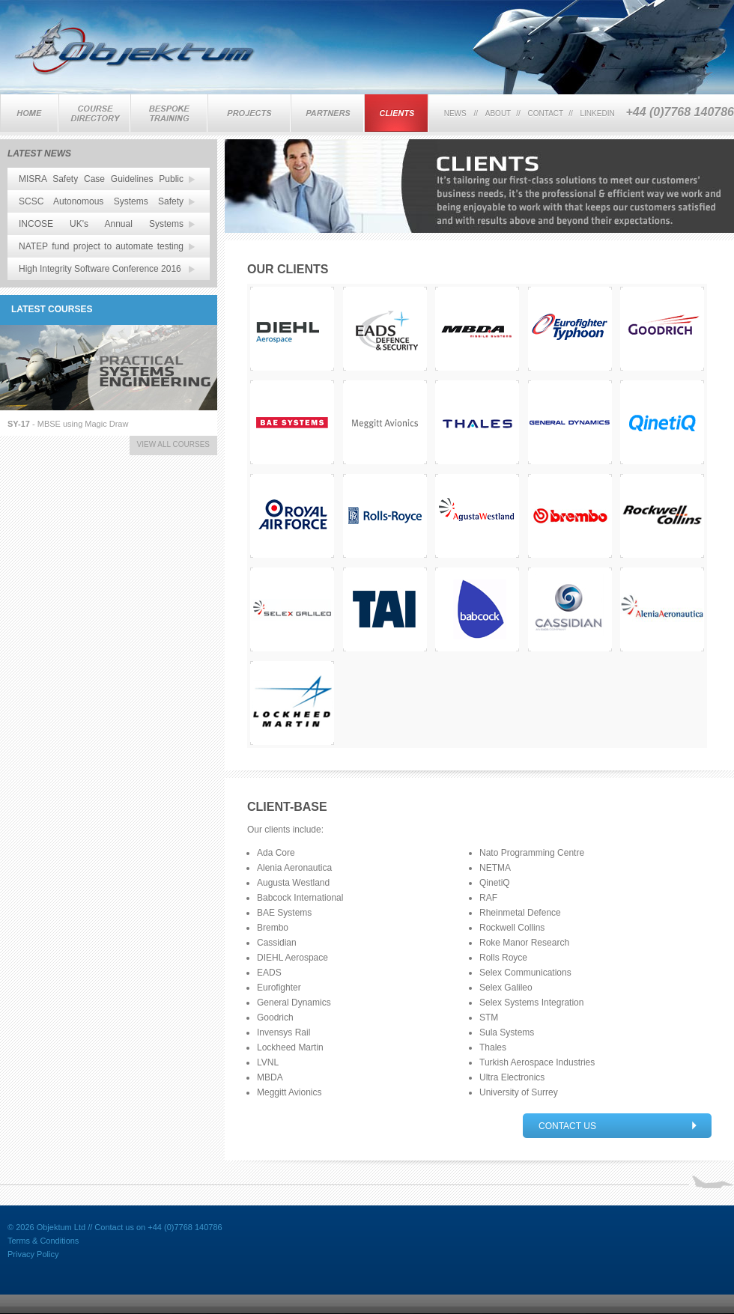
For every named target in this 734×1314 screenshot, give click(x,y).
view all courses (173, 444)
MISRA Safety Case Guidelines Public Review (101, 182)
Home (29, 113)
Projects (249, 113)
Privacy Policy (32, 1254)
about (498, 113)
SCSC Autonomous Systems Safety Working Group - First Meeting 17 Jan (101, 204)
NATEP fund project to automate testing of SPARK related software (101, 249)
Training (94, 113)
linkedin (597, 113)
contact (546, 113)
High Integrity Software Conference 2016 (100, 269)
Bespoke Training (168, 113)
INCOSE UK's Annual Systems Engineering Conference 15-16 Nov (101, 227)
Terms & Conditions (43, 1240)
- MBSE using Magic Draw (67, 423)
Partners (327, 113)
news (455, 113)
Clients (396, 113)
